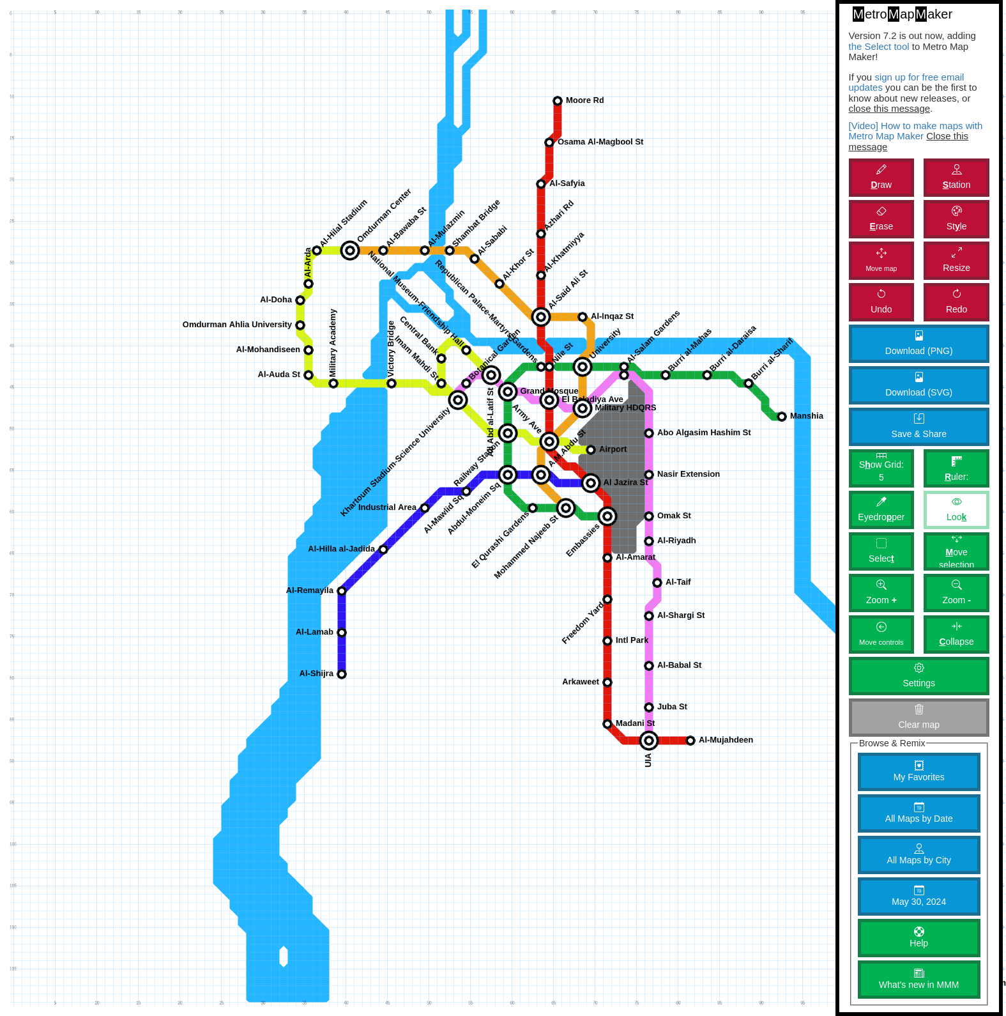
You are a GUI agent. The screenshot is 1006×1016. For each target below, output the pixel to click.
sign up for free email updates (906, 82)
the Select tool (879, 46)
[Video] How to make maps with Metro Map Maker (916, 131)
